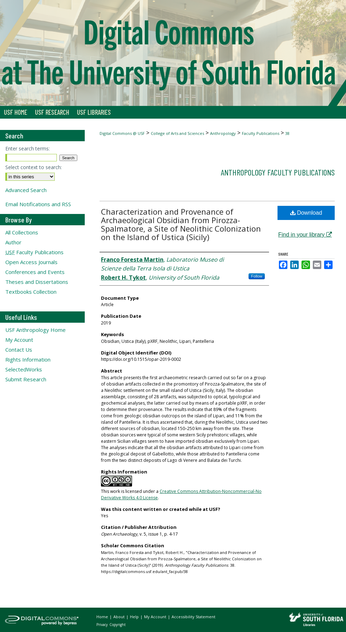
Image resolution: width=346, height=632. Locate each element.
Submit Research (25, 379)
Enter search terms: (27, 148)
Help (135, 616)
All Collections (21, 232)
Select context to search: (33, 167)
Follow (256, 276)
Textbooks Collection (30, 291)
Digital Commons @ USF (122, 133)
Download (306, 213)
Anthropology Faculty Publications (278, 172)
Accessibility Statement (193, 616)
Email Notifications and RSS (38, 204)
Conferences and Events (35, 271)
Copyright (117, 624)
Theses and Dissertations (36, 281)
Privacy (102, 624)
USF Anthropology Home (35, 329)
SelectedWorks (23, 369)
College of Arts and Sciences (177, 133)
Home (102, 616)
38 (287, 133)
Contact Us (18, 349)
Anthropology (223, 133)
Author (13, 242)
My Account (19, 339)
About (119, 616)
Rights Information (27, 359)
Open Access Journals (31, 262)
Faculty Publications (260, 133)
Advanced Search (26, 189)
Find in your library (305, 235)
